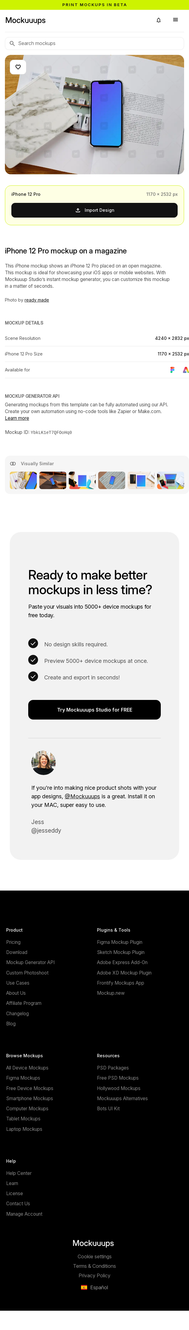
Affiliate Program (23, 1003)
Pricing (13, 942)
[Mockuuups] (76, 20)
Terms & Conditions (94, 1265)
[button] (159, 20)
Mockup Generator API (30, 962)
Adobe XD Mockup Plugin (124, 972)
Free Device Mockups (29, 1088)
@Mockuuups (82, 796)
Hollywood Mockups (119, 1088)
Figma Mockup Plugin (119, 942)
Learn (12, 1183)
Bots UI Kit (108, 1108)
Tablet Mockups (23, 1118)
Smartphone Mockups (29, 1098)
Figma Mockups (23, 1078)
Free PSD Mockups (118, 1078)
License (14, 1193)
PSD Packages (113, 1067)
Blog (11, 1023)
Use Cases (17, 983)
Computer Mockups (27, 1108)
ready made (37, 299)
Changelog (17, 1013)
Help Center (19, 1173)
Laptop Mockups (24, 1129)
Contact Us (18, 1203)
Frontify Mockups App (120, 983)
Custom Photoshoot (27, 972)
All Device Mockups (27, 1067)
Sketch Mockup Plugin (121, 952)
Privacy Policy (94, 1275)
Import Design (94, 210)
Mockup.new (111, 993)
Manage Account (24, 1214)
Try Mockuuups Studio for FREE (94, 709)
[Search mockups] (94, 43)
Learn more (17, 418)
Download (16, 952)
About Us (16, 993)
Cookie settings (95, 1256)
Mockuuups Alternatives (122, 1098)
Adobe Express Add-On (122, 962)
